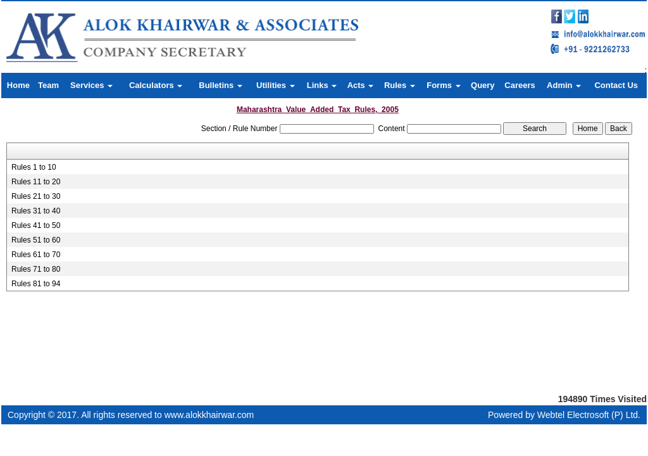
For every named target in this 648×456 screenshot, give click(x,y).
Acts (360, 85)
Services (91, 85)
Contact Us (616, 85)
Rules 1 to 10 (33, 167)
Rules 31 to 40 (35, 210)
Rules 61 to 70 (35, 254)
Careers (519, 85)
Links (322, 85)
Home (18, 85)
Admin (564, 85)
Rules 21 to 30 (35, 196)
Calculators (155, 85)
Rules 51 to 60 (35, 240)
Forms (443, 85)
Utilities (275, 85)
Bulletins (220, 85)
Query (483, 85)
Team (48, 85)
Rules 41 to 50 (35, 225)
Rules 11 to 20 (35, 181)
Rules (399, 85)
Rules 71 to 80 (35, 269)
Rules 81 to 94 (35, 283)
